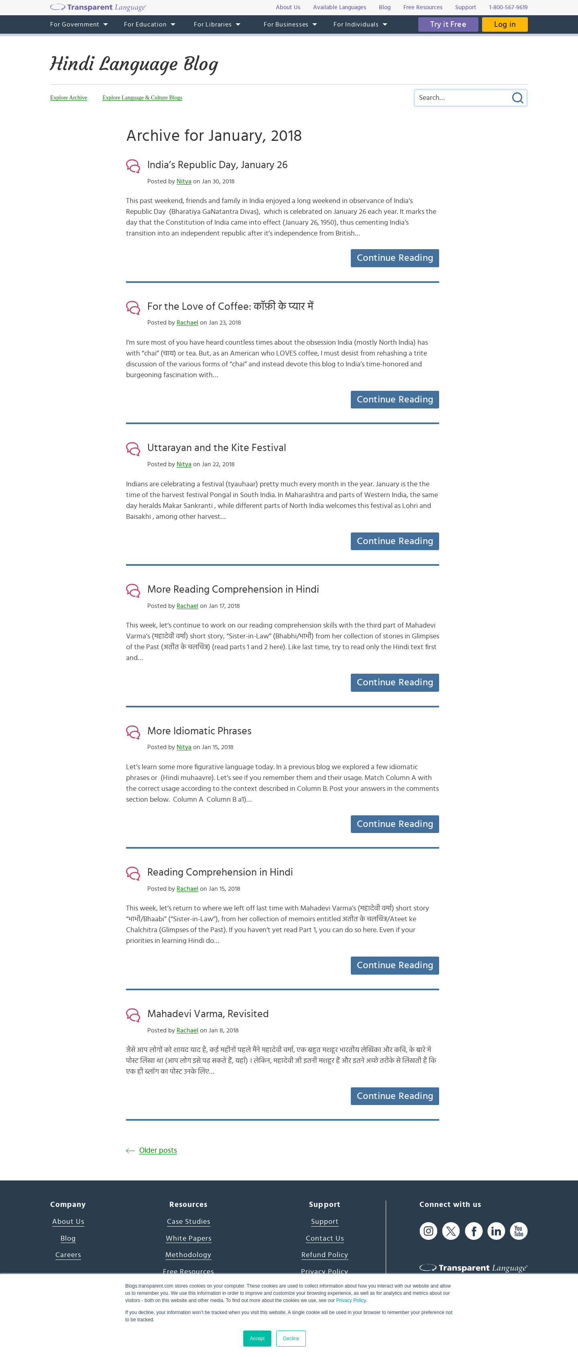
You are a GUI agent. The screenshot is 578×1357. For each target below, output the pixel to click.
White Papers (189, 1238)
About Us (68, 1221)
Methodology (188, 1255)
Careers (68, 1255)
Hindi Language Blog (134, 63)
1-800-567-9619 (508, 7)
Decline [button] (291, 1338)
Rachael (187, 322)
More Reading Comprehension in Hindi (233, 589)
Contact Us (325, 1238)
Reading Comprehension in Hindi (220, 872)
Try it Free (448, 24)
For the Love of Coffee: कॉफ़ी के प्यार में (230, 306)
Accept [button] (257, 1338)
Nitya (184, 181)
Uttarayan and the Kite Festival (216, 448)
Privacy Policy (351, 1300)
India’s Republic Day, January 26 (217, 165)
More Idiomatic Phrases (199, 731)
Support (325, 1221)
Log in (505, 24)
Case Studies (188, 1221)
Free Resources (188, 1272)
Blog (68, 1238)
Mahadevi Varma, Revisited (208, 1014)
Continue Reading (395, 258)
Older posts (158, 1150)
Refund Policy (324, 1255)
